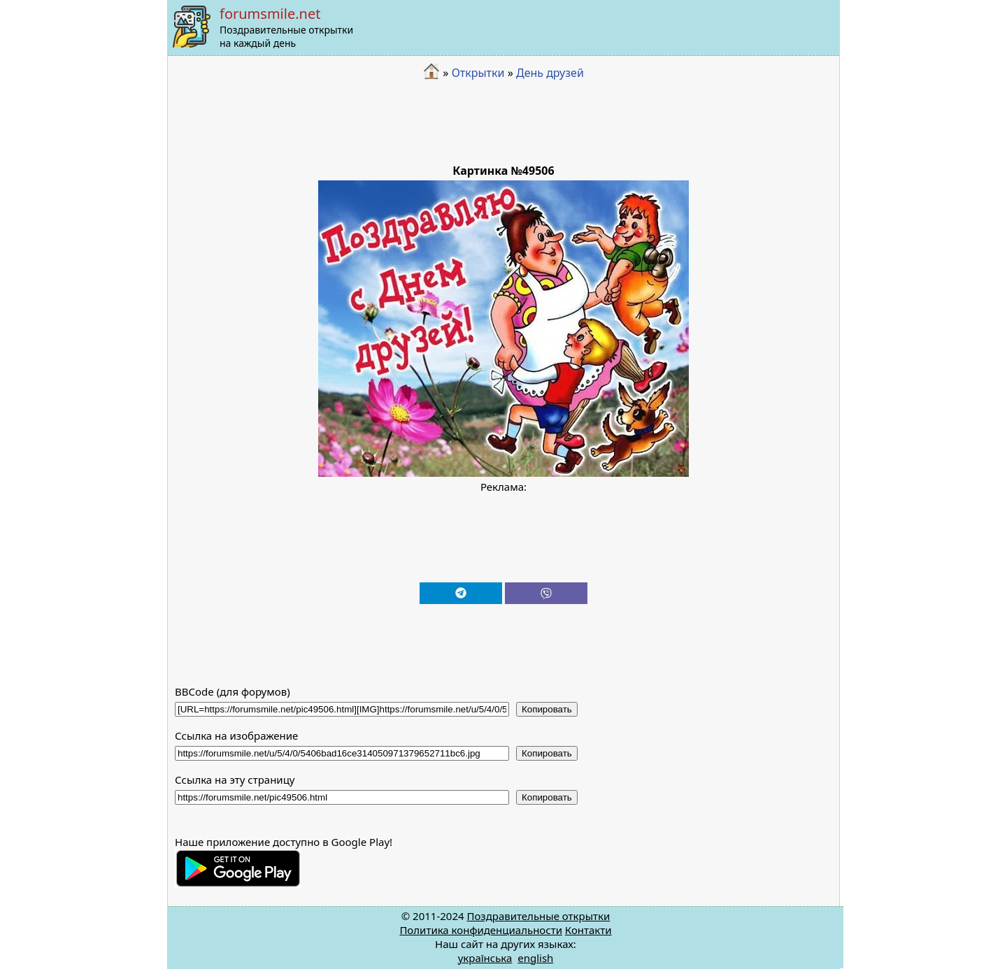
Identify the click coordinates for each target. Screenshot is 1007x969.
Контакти (588, 930)
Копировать (547, 709)
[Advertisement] (503, 122)
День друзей (550, 72)
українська (485, 958)
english (535, 958)
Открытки (478, 72)
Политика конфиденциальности (480, 930)
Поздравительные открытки (538, 916)
